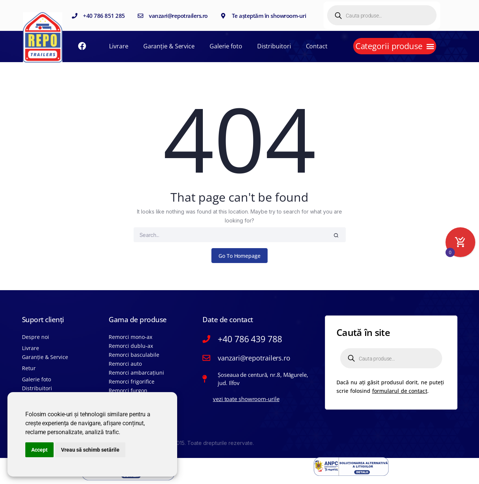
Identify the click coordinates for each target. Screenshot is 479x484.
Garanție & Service (169, 46)
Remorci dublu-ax (131, 345)
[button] (394, 46)
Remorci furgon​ (128, 390)
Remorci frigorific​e (131, 381)
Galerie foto (226, 46)
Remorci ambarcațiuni (136, 372)
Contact (317, 46)
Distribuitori (274, 46)
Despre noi (35, 336)
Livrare (118, 46)
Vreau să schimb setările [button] (90, 450)
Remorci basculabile (134, 354)
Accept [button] (39, 450)
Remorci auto (125, 363)
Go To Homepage (239, 255)
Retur (29, 368)
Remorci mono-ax (130, 336)
